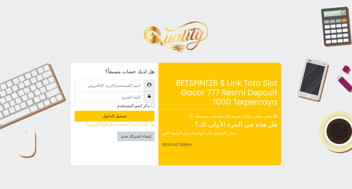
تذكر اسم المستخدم (133, 105)
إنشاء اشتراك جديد (136, 136)
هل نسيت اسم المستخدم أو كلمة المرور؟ (120, 124)
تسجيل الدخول (115, 116)
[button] (189, 116)
